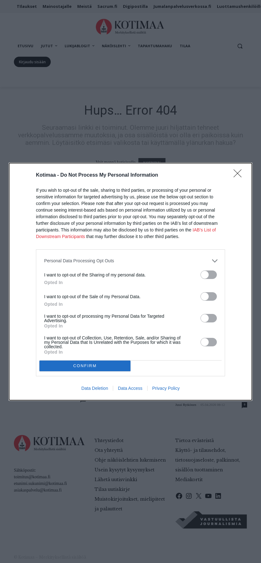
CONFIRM (85, 365)
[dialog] (130, 281)
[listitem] (130, 261)
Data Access (130, 388)
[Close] (240, 175)
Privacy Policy (166, 388)
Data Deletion (94, 388)
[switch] (208, 274)
